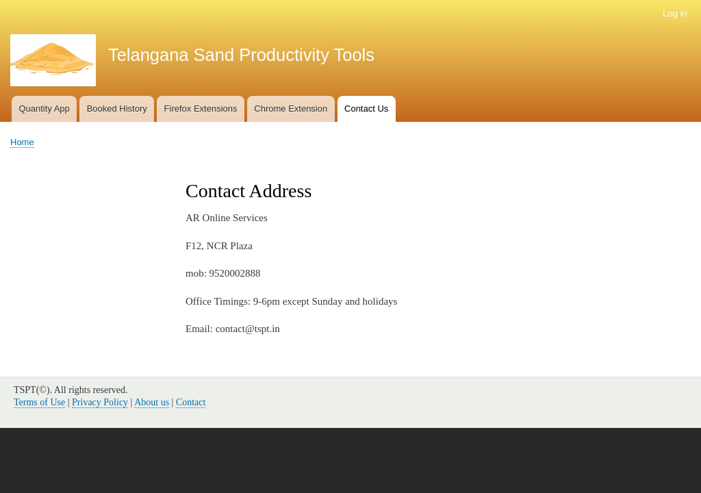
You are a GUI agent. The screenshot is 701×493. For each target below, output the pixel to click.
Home (22, 142)
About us (151, 402)
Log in (675, 13)
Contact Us (366, 108)
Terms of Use (39, 402)
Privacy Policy (100, 402)
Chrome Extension (290, 108)
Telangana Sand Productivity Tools (241, 54)
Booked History (117, 108)
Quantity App (43, 108)
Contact (191, 402)
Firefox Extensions (201, 108)
